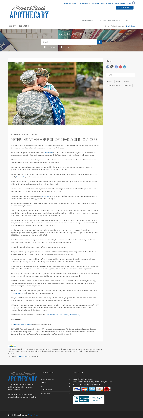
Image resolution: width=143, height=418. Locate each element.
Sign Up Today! (120, 3)
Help (75, 3)
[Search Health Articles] (69, 42)
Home (107, 26)
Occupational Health (113, 85)
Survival (126, 81)
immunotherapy (18, 293)
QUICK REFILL (124, 7)
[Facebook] (133, 3)
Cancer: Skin (127, 85)
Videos (65, 47)
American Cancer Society (23, 324)
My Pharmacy (88, 20)
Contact (128, 20)
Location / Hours (107, 3)
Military (118, 81)
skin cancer (45, 196)
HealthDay (22, 356)
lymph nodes (20, 177)
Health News (50, 47)
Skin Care (110, 81)
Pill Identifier (83, 3)
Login (129, 3)
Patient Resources (109, 20)
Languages (67, 3)
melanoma (49, 153)
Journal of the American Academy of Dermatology (62, 315)
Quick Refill (95, 3)
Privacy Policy (46, 393)
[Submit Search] (99, 42)
